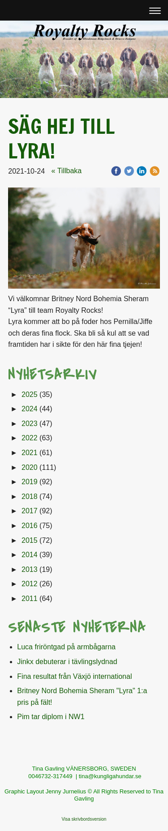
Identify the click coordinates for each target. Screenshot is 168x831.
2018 (30, 496)
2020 (30, 467)
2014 (30, 554)
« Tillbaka (67, 171)
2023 (30, 423)
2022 (30, 438)
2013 (30, 569)
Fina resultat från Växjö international (74, 676)
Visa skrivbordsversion (84, 819)
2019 (30, 482)
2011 (30, 598)
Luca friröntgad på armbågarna (66, 647)
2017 (30, 511)
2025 (30, 394)
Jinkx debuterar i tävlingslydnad (67, 661)
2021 (30, 452)
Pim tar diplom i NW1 (50, 716)
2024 (30, 409)
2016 (30, 525)
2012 (30, 584)
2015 (30, 540)
